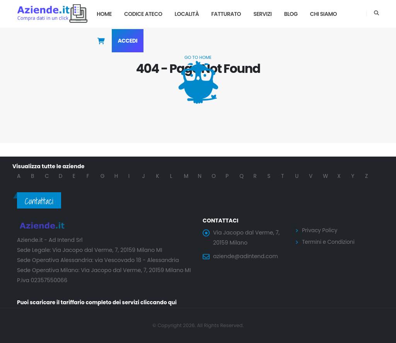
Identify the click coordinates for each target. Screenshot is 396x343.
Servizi (262, 14)
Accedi (128, 41)
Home (104, 14)
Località (187, 14)
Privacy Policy (320, 230)
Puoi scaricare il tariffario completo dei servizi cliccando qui (100, 303)
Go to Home (198, 57)
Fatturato (226, 14)
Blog (290, 14)
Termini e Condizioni (329, 241)
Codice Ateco (143, 14)
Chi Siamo (323, 14)
